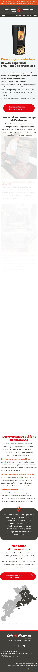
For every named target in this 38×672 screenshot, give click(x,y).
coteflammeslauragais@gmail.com (24, 657)
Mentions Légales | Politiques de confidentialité (25, 663)
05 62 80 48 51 (6, 657)
